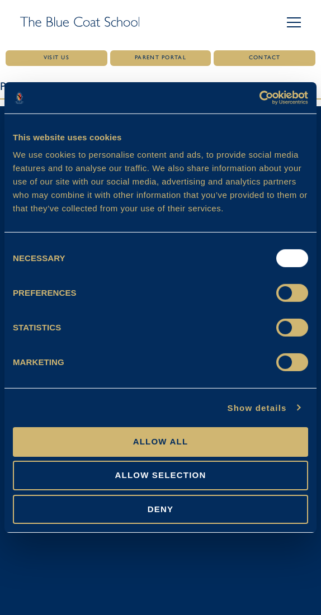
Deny (160, 508)
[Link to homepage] (79, 22)
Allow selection (160, 475)
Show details (256, 407)
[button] (294, 22)
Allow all (160, 441)
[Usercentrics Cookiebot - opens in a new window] (259, 98)
